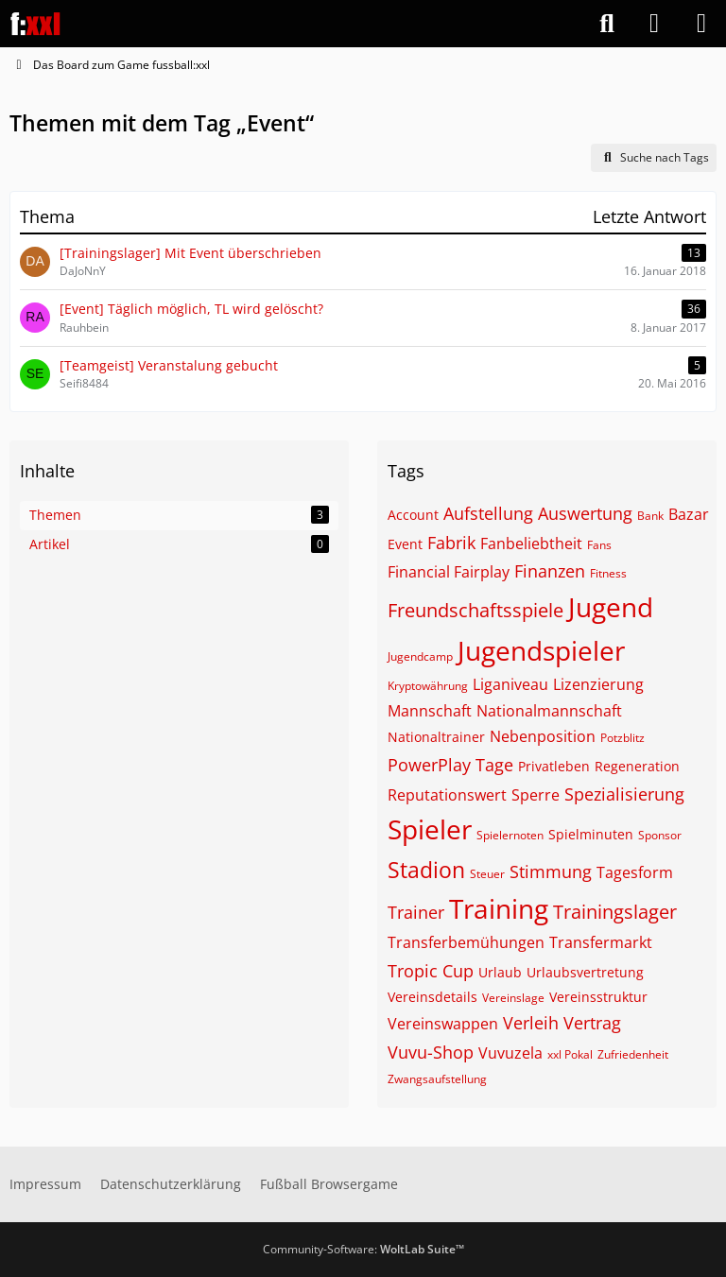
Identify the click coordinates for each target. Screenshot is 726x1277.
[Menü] (701, 24)
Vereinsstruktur (598, 997)
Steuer (487, 874)
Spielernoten (510, 835)
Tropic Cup (431, 970)
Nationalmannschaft (549, 710)
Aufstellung (488, 513)
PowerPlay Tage (450, 764)
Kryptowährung (428, 686)
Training (498, 908)
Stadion (426, 869)
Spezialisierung (624, 794)
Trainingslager (615, 911)
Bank (650, 516)
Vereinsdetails (432, 997)
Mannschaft (430, 710)
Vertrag (592, 1022)
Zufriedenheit (632, 1054)
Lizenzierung (598, 684)
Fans (599, 545)
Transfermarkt (600, 942)
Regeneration (637, 766)
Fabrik (451, 542)
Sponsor (660, 835)
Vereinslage (513, 998)
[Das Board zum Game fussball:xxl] (35, 24)
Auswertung (585, 513)
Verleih (531, 1022)
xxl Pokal (570, 1054)
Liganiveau (510, 684)
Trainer (416, 912)
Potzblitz (622, 738)
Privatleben (554, 766)
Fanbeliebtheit (531, 543)
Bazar (688, 514)
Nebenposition (543, 736)
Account (413, 515)
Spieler (430, 829)
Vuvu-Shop (431, 1052)
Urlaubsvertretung (585, 972)
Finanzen (549, 571)
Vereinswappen (443, 1023)
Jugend (610, 607)
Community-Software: (363, 1249)
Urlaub (500, 972)
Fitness (608, 573)
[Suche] (607, 24)
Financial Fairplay (449, 571)
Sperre (535, 795)
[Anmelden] (654, 23)
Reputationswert (447, 795)
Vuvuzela (510, 1053)
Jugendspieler (541, 650)
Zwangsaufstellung (437, 1079)
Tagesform (634, 872)
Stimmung (551, 871)
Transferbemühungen (466, 942)
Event (405, 544)
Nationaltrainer (436, 737)
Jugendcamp (420, 656)
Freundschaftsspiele (475, 610)
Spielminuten (590, 834)
